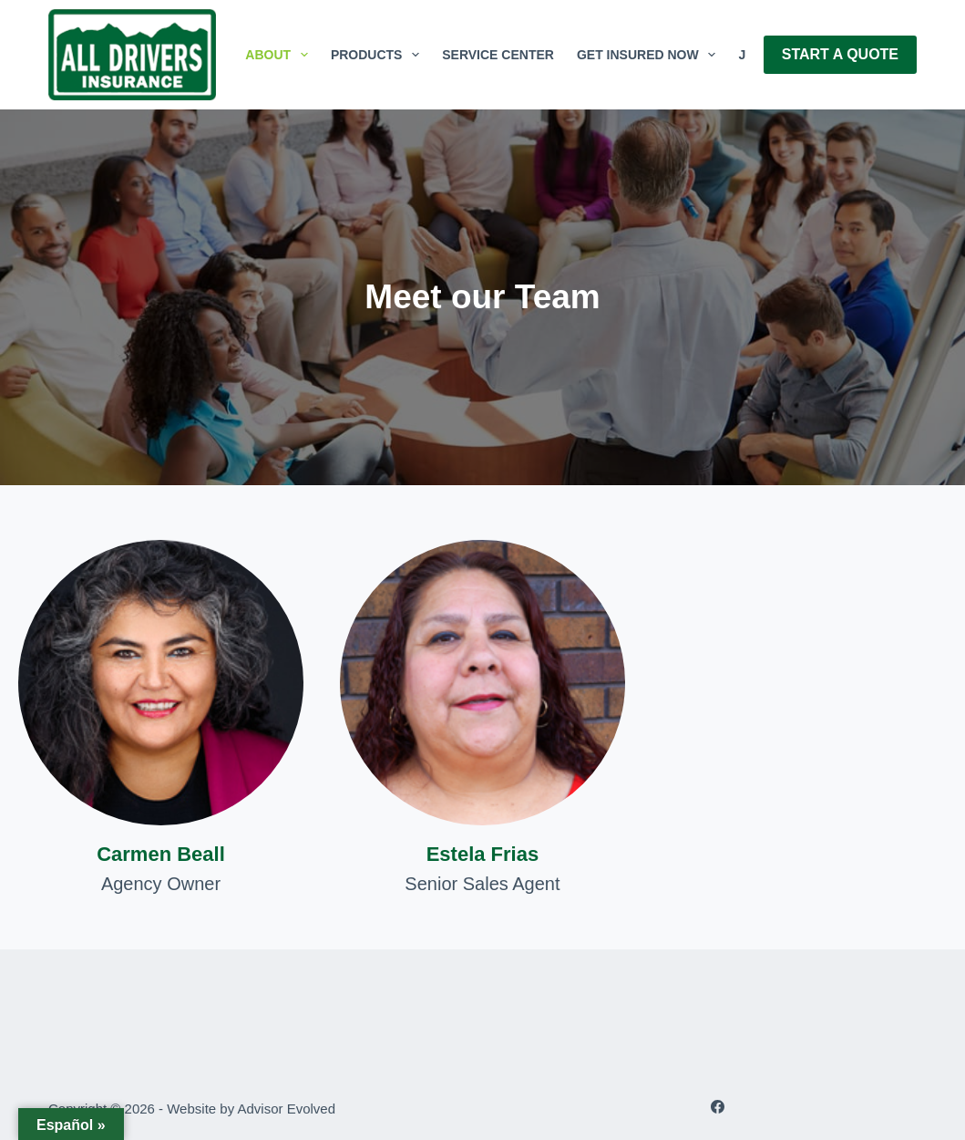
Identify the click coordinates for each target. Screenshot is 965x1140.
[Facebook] (717, 1107)
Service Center (498, 54)
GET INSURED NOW (650, 55)
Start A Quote (840, 54)
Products (378, 55)
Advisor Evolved (287, 1108)
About (280, 55)
